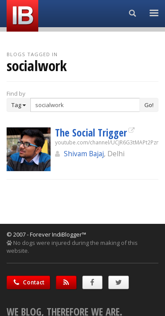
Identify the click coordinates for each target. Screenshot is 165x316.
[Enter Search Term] (85, 105)
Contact (28, 282)
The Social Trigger (91, 133)
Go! (149, 105)
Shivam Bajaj (84, 153)
